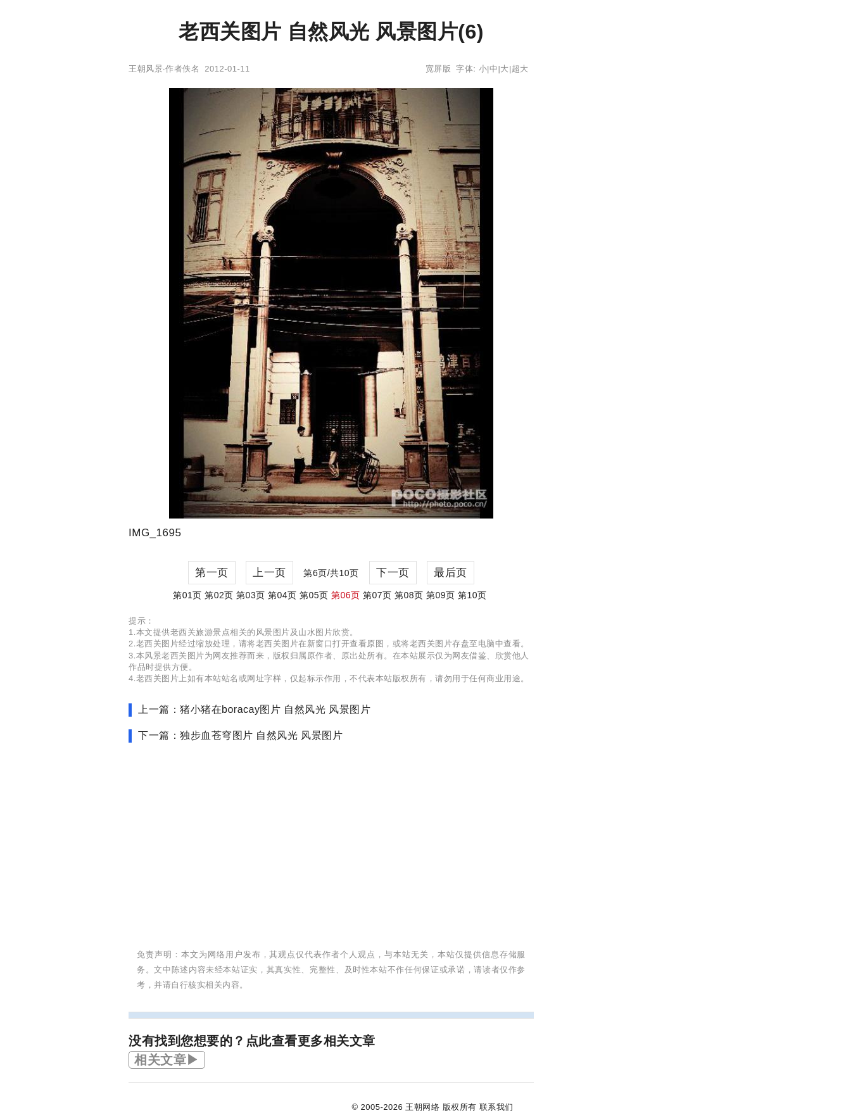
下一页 (393, 573)
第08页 (409, 595)
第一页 (212, 573)
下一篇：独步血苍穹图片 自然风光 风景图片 (240, 735)
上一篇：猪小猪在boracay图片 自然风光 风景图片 (254, 709)
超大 (520, 68)
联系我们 (496, 1107)
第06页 (345, 595)
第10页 (472, 595)
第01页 (187, 595)
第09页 (440, 595)
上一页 (269, 573)
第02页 (219, 595)
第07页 (377, 595)
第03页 (250, 595)
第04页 (282, 595)
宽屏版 (438, 68)
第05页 (314, 595)
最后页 (450, 573)
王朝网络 (422, 1107)
